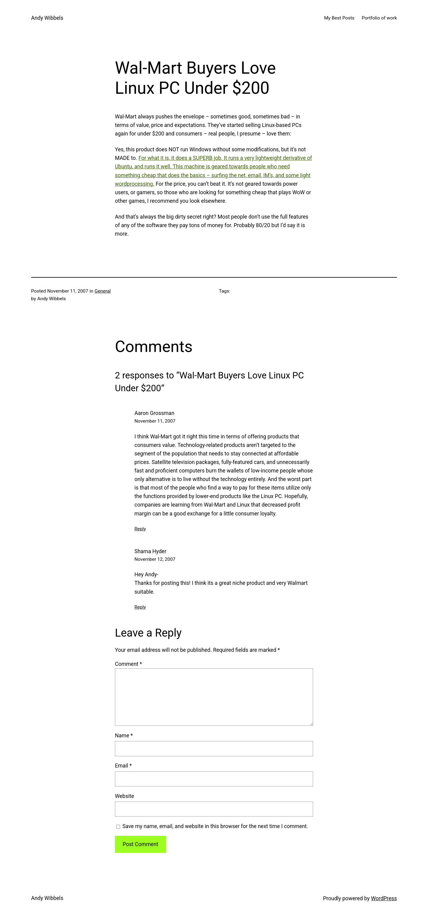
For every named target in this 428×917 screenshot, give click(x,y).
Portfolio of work (379, 18)
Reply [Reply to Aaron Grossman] (140, 529)
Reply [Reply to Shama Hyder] (140, 607)
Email (123, 766)
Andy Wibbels (47, 18)
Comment (128, 664)
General (103, 291)
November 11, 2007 (154, 421)
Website (124, 796)
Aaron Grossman (154, 413)
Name (124, 736)
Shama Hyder (150, 551)
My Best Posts (339, 18)
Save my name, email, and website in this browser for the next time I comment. (215, 826)
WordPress (384, 898)
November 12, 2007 (154, 559)
